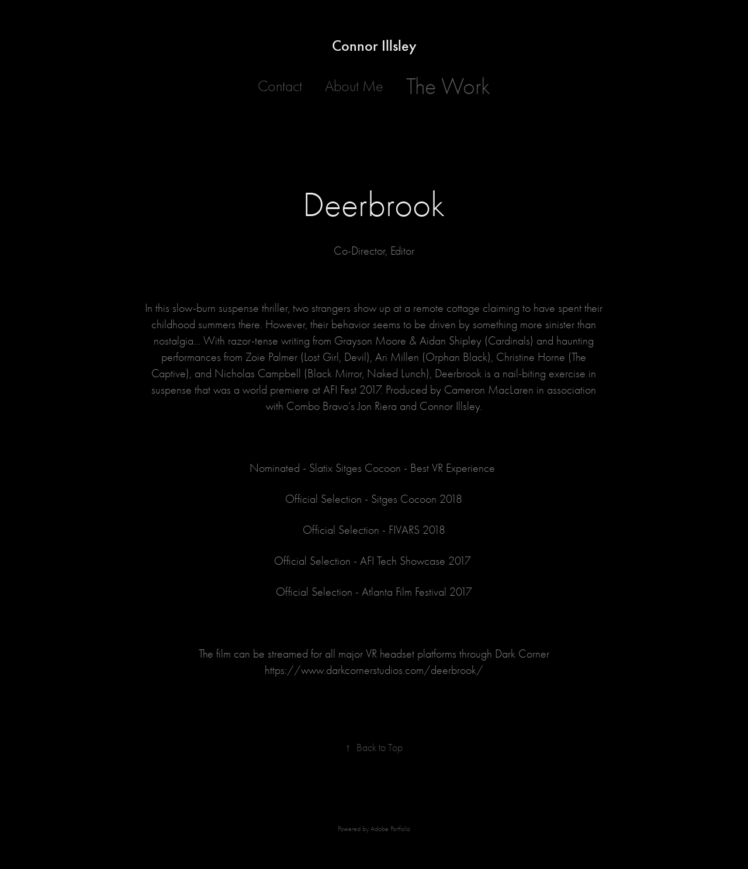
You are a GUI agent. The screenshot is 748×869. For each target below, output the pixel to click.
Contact (280, 86)
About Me (354, 86)
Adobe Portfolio (390, 829)
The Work (448, 86)
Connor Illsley (374, 46)
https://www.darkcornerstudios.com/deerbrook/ (374, 670)
